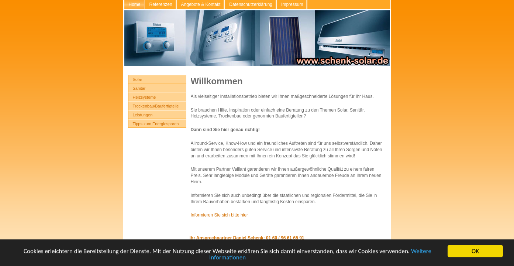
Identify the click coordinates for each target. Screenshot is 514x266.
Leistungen (143, 115)
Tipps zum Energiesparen (156, 124)
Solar (137, 79)
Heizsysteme (144, 97)
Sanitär (139, 88)
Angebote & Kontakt (201, 4)
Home (135, 4)
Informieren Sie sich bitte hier (219, 215)
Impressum (292, 4)
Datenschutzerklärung (250, 4)
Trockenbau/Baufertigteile (156, 106)
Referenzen (160, 4)
